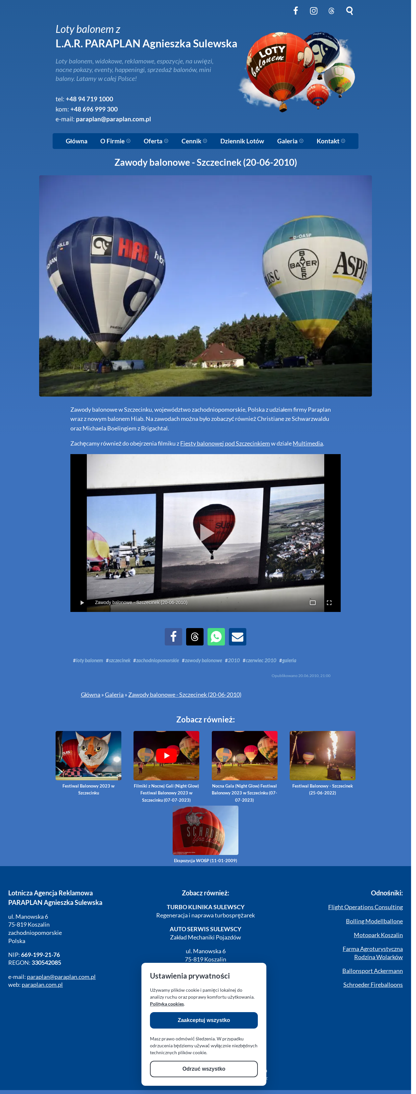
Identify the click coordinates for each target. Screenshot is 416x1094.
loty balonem (89, 660)
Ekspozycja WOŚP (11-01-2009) (205, 834)
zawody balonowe (203, 660)
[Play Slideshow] (205, 533)
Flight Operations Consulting (365, 907)
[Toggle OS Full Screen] (329, 602)
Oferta (156, 141)
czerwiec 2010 (261, 660)
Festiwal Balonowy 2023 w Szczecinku (88, 763)
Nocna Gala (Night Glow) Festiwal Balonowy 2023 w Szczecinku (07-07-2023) (245, 767)
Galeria (290, 141)
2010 (234, 660)
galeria (289, 660)
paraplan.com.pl (42, 984)
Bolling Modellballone (374, 921)
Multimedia (308, 443)
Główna (76, 141)
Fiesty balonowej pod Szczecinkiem (225, 443)
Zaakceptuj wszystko (204, 1020)
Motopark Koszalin (378, 935)
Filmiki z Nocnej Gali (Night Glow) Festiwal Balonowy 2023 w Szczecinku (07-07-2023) (166, 767)
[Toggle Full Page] (312, 602)
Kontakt (331, 141)
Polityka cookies (167, 1004)
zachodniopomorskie (157, 660)
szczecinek (119, 660)
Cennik (195, 141)
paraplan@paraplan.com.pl (113, 119)
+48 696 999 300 (94, 109)
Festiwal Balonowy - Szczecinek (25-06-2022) (322, 763)
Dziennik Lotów (242, 141)
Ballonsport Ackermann (372, 970)
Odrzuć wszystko (204, 1069)
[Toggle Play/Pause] (81, 602)
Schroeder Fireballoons (373, 984)
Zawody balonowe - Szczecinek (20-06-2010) (184, 694)
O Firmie (115, 141)
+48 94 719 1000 (89, 99)
